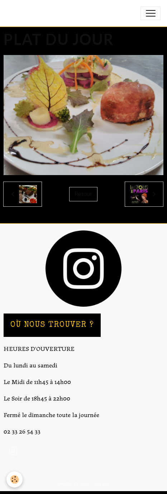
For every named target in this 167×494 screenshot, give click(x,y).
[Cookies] (14, 479)
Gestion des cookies (83, 483)
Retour (83, 194)
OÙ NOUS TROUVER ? (52, 325)
